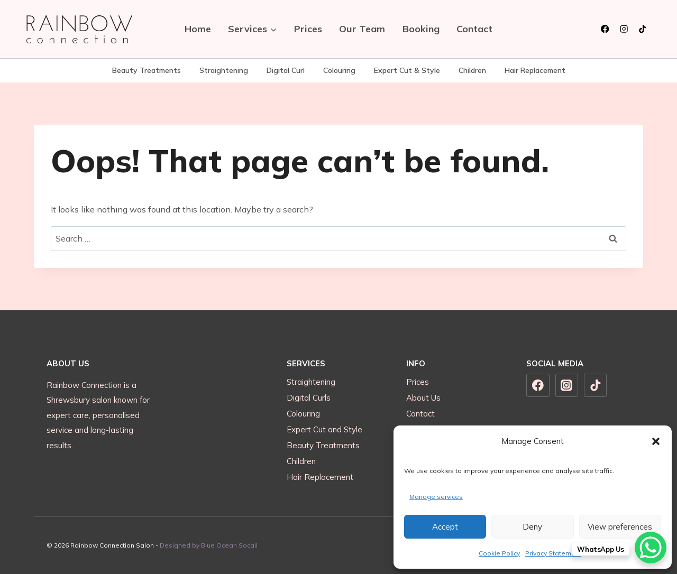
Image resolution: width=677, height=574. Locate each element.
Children (472, 70)
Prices (308, 29)
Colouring (339, 70)
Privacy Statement (553, 553)
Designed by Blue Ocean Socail (209, 545)
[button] (656, 441)
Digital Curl (286, 70)
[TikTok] (642, 29)
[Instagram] (624, 29)
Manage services (436, 497)
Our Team (362, 29)
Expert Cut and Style (324, 429)
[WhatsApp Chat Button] (650, 547)
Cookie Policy (499, 553)
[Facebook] (605, 29)
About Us (423, 398)
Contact (474, 29)
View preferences (620, 527)
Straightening (223, 70)
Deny (532, 527)
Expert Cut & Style (407, 70)
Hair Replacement (535, 70)
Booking (421, 29)
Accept (445, 527)
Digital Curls (309, 398)
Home (198, 29)
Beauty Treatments (146, 70)
